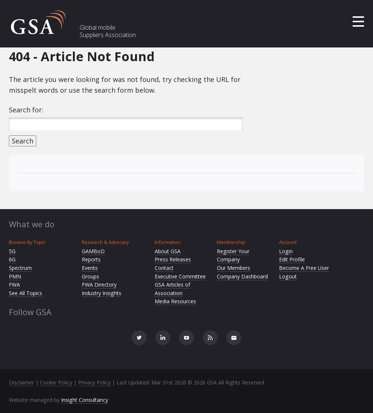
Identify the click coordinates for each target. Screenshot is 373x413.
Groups (90, 276)
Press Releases (173, 259)
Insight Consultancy (84, 399)
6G (12, 259)
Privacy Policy (94, 382)
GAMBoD (93, 251)
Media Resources (175, 301)
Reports (91, 259)
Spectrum (20, 267)
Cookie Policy (56, 382)
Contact (164, 267)
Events (90, 267)
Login (286, 251)
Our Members (233, 267)
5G (12, 251)
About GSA (168, 251)
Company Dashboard (242, 276)
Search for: (26, 109)
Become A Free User (304, 267)
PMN (15, 276)
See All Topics (25, 293)
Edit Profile (292, 259)
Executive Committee (180, 276)
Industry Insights (101, 293)
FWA (14, 284)
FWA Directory (99, 284)
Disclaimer (21, 382)
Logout (288, 276)
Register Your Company (233, 255)
